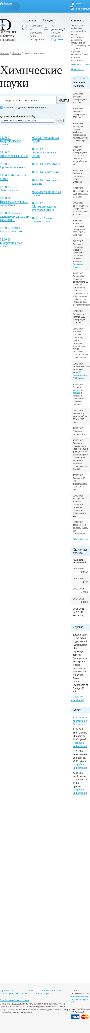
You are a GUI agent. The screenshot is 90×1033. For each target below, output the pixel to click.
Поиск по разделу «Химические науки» (23, 107)
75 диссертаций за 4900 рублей (80, 375)
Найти (61, 100)
